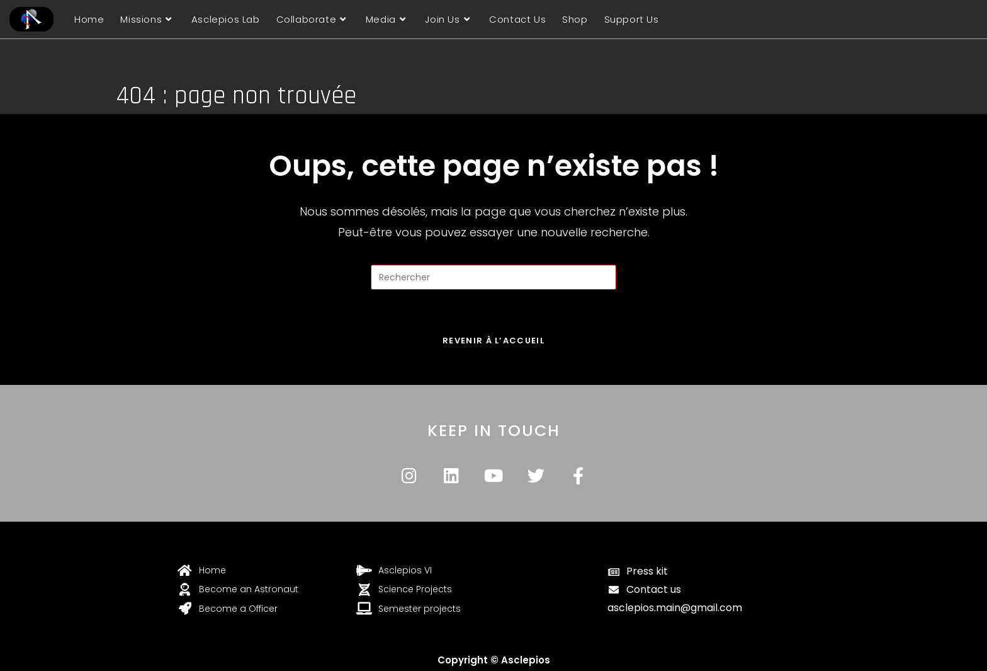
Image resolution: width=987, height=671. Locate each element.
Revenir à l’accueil (493, 341)
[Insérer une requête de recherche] (493, 277)
